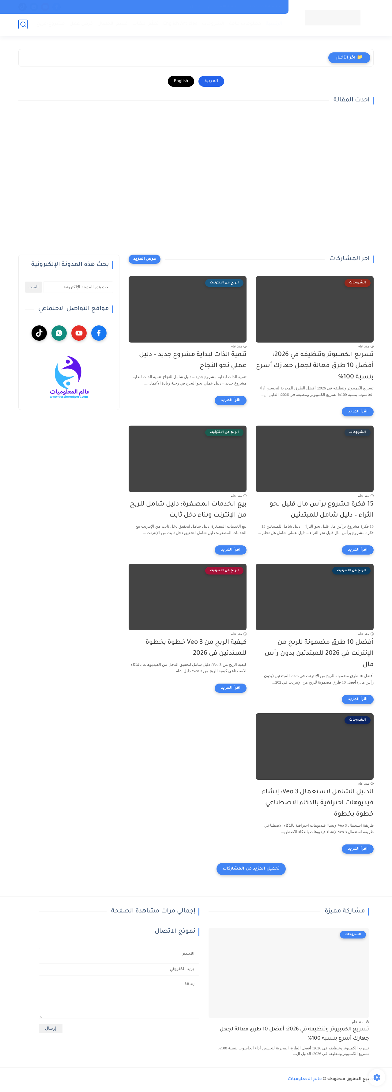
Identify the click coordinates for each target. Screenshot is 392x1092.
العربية (211, 81)
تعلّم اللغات (145, 24)
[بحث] (23, 25)
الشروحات (212, 24)
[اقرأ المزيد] (358, 411)
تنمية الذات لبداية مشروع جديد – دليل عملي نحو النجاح (193, 360)
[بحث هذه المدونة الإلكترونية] (78, 287)
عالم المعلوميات (305, 1079)
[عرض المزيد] (144, 259)
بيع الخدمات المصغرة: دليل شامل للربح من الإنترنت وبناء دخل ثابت (188, 510)
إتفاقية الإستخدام (223, 7)
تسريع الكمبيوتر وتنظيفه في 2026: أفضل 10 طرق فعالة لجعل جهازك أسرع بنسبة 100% (315, 366)
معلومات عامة (244, 24)
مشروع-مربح (50, 24)
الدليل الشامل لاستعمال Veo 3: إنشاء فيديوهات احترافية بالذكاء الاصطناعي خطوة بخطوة (318, 803)
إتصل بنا (192, 7)
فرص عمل (80, 24)
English (181, 81)
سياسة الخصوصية (264, 7)
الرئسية (273, 24)
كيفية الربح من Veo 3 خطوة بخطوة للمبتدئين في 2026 (196, 648)
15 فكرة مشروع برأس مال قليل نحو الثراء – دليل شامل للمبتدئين (322, 510)
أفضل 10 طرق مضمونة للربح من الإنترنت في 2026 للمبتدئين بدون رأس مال (319, 654)
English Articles (180, 24)
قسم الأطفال (112, 24)
